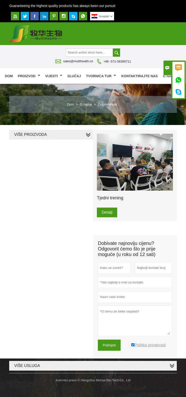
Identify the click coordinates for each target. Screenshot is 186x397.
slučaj (74, 76)
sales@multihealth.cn (78, 61)
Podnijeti (109, 345)
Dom (9, 76)
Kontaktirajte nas (139, 76)
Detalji (107, 212)
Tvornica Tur (101, 76)
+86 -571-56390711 (117, 61)
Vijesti (53, 76)
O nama (172, 76)
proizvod (29, 76)
